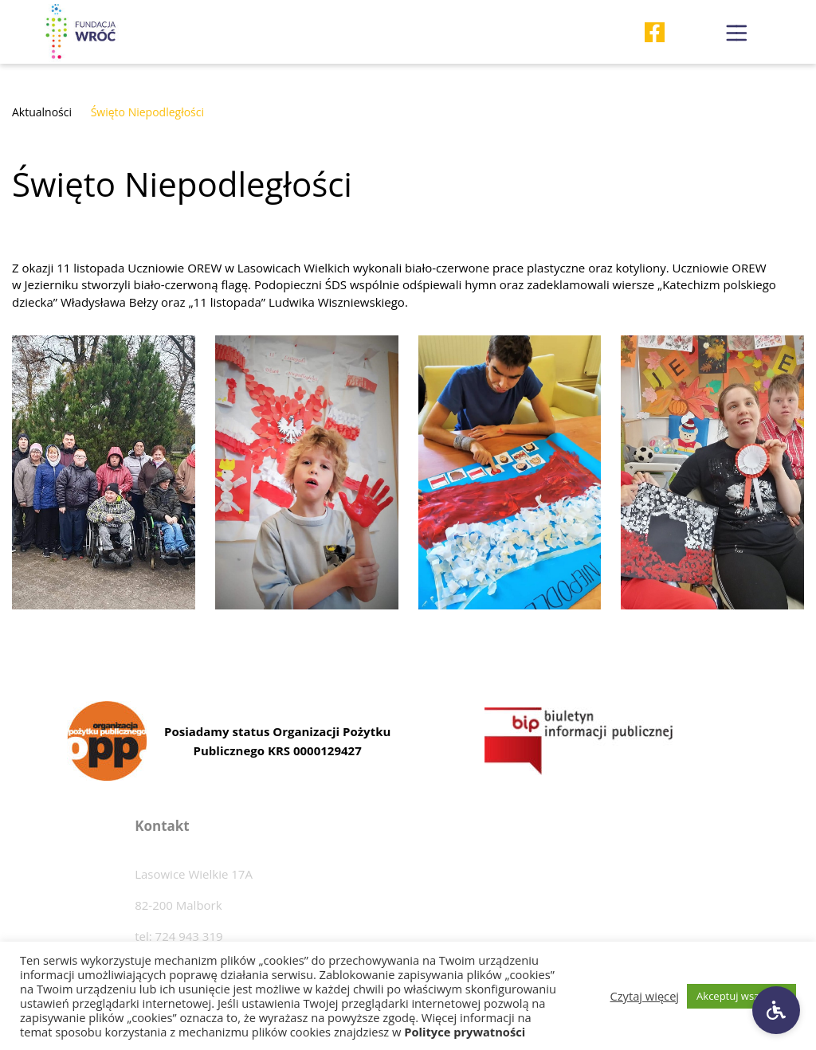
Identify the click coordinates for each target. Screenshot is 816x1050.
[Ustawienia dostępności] (776, 1010)
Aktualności (42, 111)
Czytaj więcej (645, 996)
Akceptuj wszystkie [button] (741, 996)
